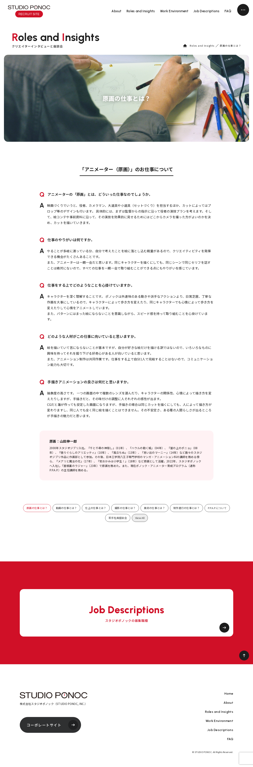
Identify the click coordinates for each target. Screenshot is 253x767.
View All (140, 518)
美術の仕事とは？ (154, 508)
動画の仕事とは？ (66, 508)
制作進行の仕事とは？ (186, 508)
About (116, 11)
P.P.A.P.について (217, 508)
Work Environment (174, 11)
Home (228, 693)
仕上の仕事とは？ (95, 508)
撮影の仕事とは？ (125, 508)
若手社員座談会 (118, 518)
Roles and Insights (140, 11)
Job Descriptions (206, 11)
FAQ (228, 11)
